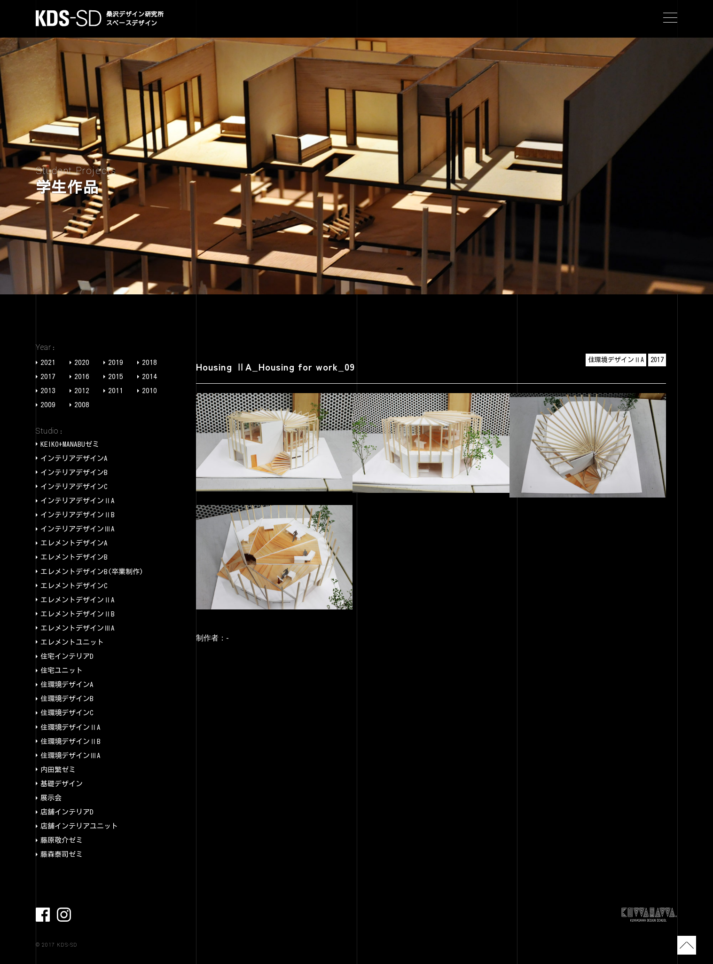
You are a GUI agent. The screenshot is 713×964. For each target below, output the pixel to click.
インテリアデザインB (74, 472)
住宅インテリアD (67, 656)
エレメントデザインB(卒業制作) (91, 571)
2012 (81, 390)
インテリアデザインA (74, 458)
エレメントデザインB (74, 557)
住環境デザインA (67, 684)
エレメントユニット (72, 642)
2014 (149, 376)
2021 (47, 362)
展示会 (51, 797)
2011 (115, 390)
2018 (149, 362)
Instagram (64, 915)
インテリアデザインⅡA (77, 500)
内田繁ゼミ (58, 769)
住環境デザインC (67, 712)
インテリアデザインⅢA (77, 528)
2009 (47, 404)
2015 (115, 376)
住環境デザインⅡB (70, 741)
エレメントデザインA (74, 542)
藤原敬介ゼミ (61, 840)
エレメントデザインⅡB (77, 613)
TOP (686, 945)
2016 (81, 376)
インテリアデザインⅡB (77, 514)
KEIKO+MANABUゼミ (69, 444)
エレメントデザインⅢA (77, 628)
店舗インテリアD (67, 811)
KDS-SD (69, 18)
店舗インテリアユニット (79, 826)
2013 (47, 390)
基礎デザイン (61, 783)
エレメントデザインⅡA (77, 599)
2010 (149, 390)
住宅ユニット (61, 670)
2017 (47, 376)
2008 (81, 404)
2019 (115, 362)
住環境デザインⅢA (70, 755)
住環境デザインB (67, 698)
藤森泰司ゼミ (61, 854)
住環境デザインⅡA (70, 727)
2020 (81, 362)
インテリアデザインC (74, 486)
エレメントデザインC (74, 585)
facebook (43, 915)
